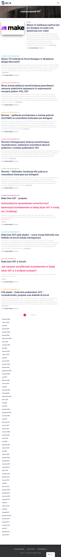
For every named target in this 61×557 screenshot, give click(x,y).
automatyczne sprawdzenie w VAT (10, 56)
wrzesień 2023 (6, 374)
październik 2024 (6, 338)
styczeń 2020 (5, 454)
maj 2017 (4, 528)
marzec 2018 (5, 506)
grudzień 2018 (6, 489)
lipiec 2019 (5, 470)
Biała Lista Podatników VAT (8, 258)
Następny (33, 315)
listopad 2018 (5, 493)
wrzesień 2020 (6, 431)
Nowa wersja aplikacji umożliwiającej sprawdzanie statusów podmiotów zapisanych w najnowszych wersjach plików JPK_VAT (27, 88)
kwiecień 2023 (6, 380)
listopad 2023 (5, 367)
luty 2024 (4, 357)
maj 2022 (4, 403)
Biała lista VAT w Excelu (13, 261)
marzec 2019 (5, 480)
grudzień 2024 (6, 332)
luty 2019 (4, 483)
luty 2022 (4, 406)
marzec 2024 (5, 354)
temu (42, 48)
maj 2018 (4, 502)
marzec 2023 (5, 383)
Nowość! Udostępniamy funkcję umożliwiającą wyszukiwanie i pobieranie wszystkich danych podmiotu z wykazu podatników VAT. (25, 145)
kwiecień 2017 (6, 531)
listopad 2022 (5, 393)
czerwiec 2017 (6, 525)
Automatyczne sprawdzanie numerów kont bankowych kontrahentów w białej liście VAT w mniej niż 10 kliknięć (30, 207)
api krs (29, 22)
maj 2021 (4, 419)
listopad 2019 (5, 460)
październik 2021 (6, 412)
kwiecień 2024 (6, 351)
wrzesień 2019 (6, 464)
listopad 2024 (5, 335)
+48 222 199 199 (31, 549)
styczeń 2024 (5, 361)
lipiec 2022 (5, 399)
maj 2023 (4, 377)
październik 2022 (6, 396)
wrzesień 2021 (6, 415)
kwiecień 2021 (6, 422)
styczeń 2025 (5, 328)
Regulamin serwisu (19, 549)
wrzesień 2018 (6, 496)
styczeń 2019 (5, 486)
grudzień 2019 (6, 457)
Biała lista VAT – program (14, 198)
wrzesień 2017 (6, 518)
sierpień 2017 (5, 522)
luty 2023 (4, 386)
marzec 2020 (5, 448)
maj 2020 (4, 441)
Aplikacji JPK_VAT (5, 219)
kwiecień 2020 (6, 444)
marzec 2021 (5, 425)
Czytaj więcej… (53, 45)
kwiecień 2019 (6, 477)
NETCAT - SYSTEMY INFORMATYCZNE (30, 553)
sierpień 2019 (5, 467)
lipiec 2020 (5, 438)
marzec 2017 (5, 534)
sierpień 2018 (5, 499)
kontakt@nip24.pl (42, 549)
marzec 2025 (5, 322)
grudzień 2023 (6, 364)
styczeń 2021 (5, 428)
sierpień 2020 (5, 435)
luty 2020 (4, 451)
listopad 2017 (5, 512)
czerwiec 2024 (6, 345)
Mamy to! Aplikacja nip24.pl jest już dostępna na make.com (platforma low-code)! (43, 28)
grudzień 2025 (6, 319)
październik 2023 (6, 370)
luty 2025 (4, 325)
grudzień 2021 (6, 409)
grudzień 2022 (6, 390)
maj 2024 (4, 348)
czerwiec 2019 (6, 473)
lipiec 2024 (5, 341)
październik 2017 (6, 515)
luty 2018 (4, 509)
